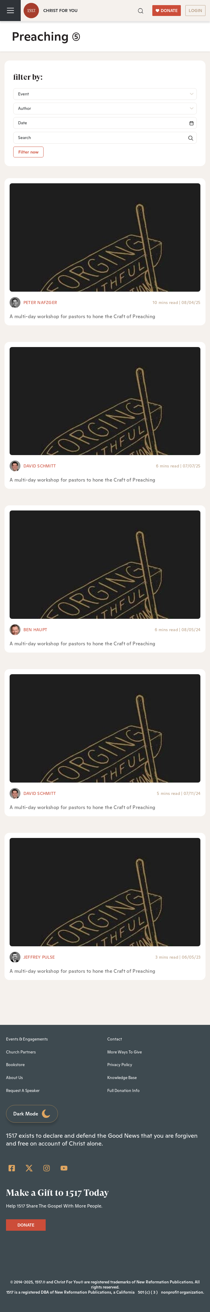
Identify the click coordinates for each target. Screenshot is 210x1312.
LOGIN (195, 10)
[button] (140, 10)
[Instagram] (46, 1168)
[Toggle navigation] (10, 10)
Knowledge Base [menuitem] (122, 1077)
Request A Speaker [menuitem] (23, 1090)
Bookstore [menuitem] (15, 1064)
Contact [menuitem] (114, 1039)
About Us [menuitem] (14, 1077)
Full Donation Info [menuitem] (123, 1090)
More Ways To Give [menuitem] (124, 1052)
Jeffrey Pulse (39, 957)
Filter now (28, 152)
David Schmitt (39, 466)
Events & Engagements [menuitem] (27, 1039)
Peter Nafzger (40, 302)
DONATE (167, 10)
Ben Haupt (35, 629)
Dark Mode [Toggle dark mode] (32, 1114)
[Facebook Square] (11, 1168)
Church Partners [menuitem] (21, 1052)
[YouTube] (64, 1168)
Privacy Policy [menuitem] (119, 1064)
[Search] (105, 123)
